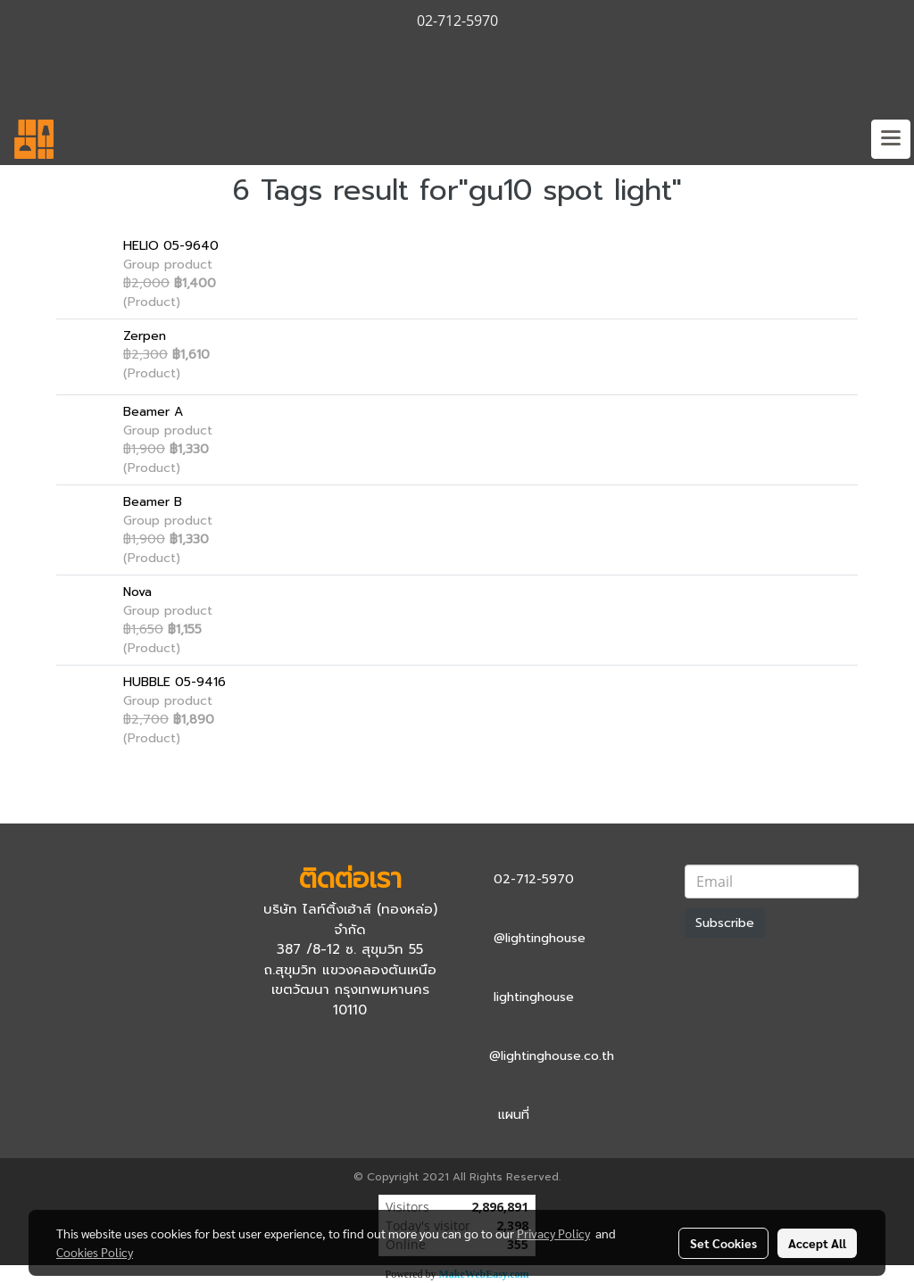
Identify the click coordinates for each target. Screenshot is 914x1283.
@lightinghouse (540, 938)
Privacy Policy (553, 1233)
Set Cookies (723, 1243)
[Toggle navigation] (890, 139)
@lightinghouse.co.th (551, 1056)
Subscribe (724, 923)
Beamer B (152, 502)
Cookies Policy (94, 1252)
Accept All (817, 1243)
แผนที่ (513, 1114)
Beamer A (153, 411)
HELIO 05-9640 (171, 245)
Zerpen (144, 336)
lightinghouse (534, 997)
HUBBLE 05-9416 (174, 682)
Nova (137, 592)
